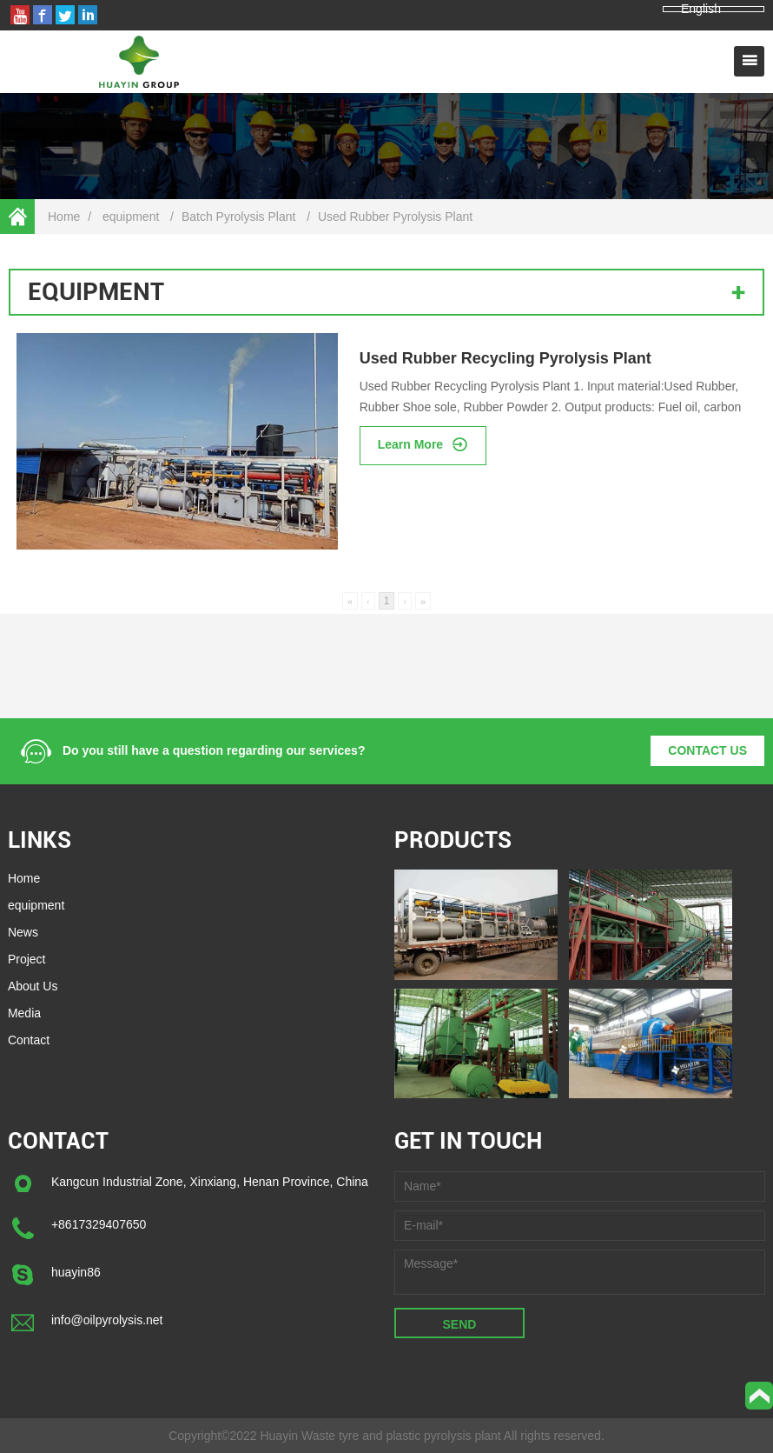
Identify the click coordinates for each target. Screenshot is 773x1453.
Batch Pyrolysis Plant (239, 216)
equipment (130, 216)
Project (27, 959)
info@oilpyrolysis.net (107, 1320)
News (23, 932)
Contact (29, 1040)
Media (24, 1013)
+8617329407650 (98, 1224)
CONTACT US (707, 750)
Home (64, 216)
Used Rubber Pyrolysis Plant (395, 216)
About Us (33, 986)
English (701, 9)
